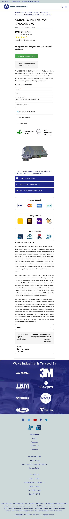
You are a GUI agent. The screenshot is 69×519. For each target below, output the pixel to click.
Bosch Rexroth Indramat (30, 12)
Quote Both (22, 123)
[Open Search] (62, 7)
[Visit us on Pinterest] (40, 419)
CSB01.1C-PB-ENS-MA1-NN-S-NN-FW (38, 15)
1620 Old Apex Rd (34, 490)
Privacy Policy (34, 468)
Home (17, 12)
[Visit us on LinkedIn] (46, 419)
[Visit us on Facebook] (23, 419)
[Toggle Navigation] (66, 7)
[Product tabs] (34, 327)
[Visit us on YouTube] (35, 419)
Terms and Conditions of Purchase (34, 464)
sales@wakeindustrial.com (30, 1)
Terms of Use (34, 460)
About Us (34, 442)
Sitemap (34, 449)
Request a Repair (23, 117)
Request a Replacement (26, 112)
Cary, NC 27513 (34, 494)
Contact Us (34, 446)
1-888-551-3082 (16, 1)
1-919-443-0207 (5, 1)
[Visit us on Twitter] (29, 419)
